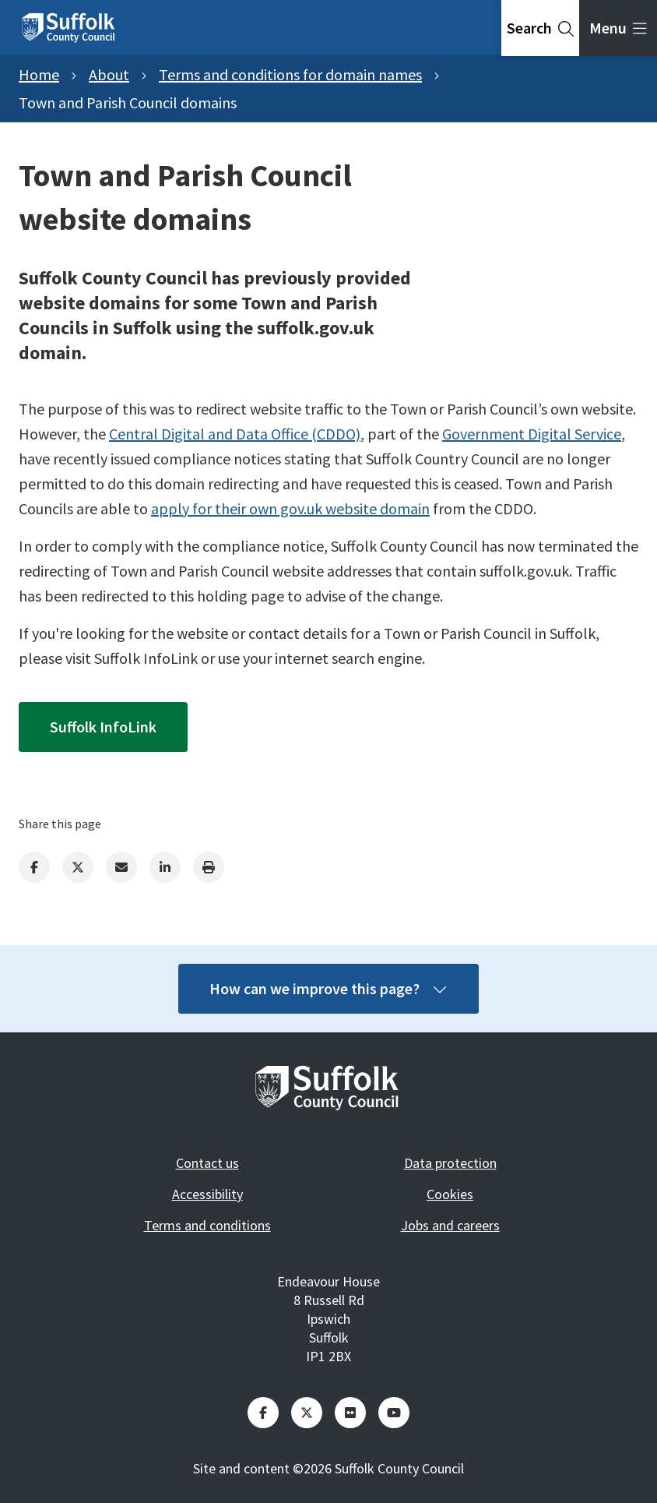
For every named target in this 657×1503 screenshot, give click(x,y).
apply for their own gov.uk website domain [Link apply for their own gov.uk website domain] (290, 508)
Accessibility (207, 1194)
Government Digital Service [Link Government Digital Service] (531, 433)
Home (39, 74)
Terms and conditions (207, 1225)
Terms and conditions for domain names (290, 74)
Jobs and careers (450, 1225)
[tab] (540, 28)
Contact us (207, 1163)
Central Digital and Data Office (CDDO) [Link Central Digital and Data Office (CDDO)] (234, 433)
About (109, 74)
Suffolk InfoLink (103, 726)
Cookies (450, 1194)
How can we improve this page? (328, 988)
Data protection (450, 1163)
